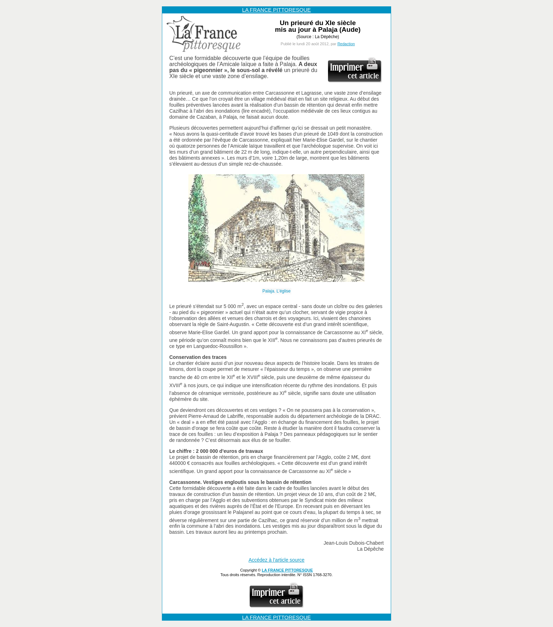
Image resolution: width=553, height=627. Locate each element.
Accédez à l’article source (277, 560)
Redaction (346, 44)
